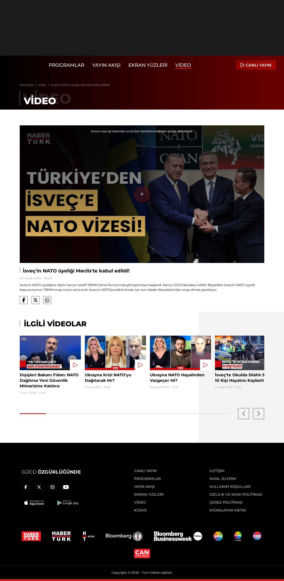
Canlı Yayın (145, 471)
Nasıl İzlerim (222, 479)
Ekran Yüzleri (147, 65)
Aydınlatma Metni (227, 510)
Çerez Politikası (226, 502)
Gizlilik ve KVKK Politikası (235, 494)
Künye (140, 510)
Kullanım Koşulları (230, 486)
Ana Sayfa (29, 85)
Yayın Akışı (106, 65)
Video (183, 65)
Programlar (66, 65)
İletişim (216, 471)
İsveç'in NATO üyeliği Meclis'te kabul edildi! (80, 85)
